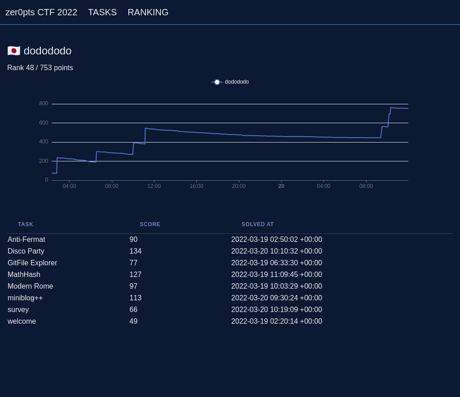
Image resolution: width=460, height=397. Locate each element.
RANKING (148, 12)
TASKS (102, 12)
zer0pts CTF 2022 (41, 12)
